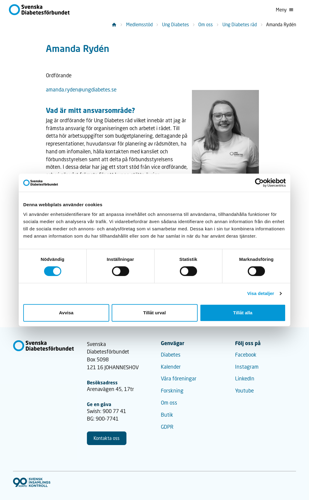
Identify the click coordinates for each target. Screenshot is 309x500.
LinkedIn (244, 378)
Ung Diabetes (175, 24)
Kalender (171, 367)
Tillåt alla (243, 312)
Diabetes (170, 354)
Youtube (244, 390)
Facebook (245, 354)
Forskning (172, 390)
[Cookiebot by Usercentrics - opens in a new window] (259, 182)
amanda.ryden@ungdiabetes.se (81, 89)
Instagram (247, 367)
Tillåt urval (154, 312)
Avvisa (66, 312)
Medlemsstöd (139, 24)
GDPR (167, 427)
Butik (167, 415)
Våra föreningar (178, 378)
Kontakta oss (106, 438)
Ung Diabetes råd (239, 24)
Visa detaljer (260, 293)
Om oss (205, 24)
